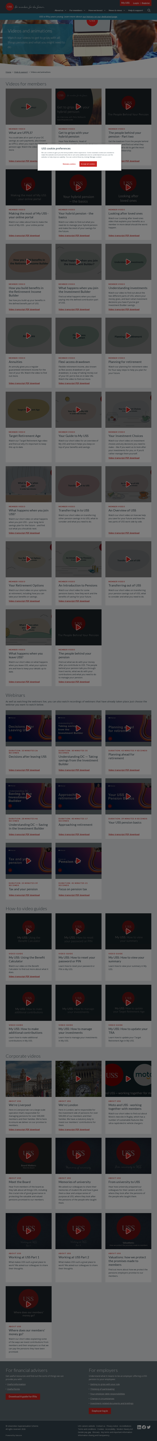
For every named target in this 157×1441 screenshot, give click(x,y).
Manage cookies (69, 164)
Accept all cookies (88, 164)
